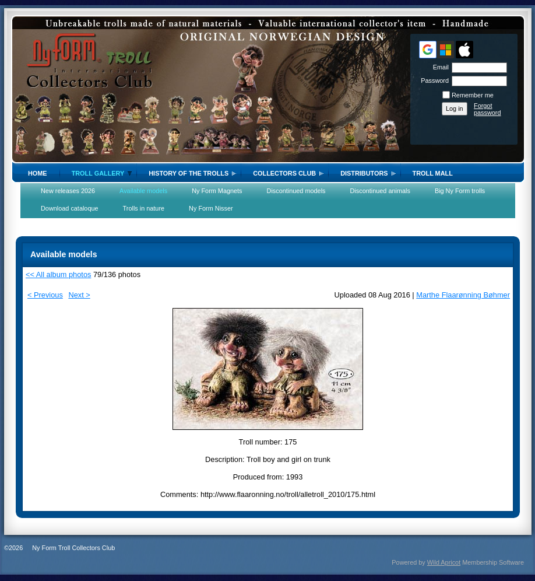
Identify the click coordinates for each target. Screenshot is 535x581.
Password (433, 80)
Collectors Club (284, 173)
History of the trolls (188, 173)
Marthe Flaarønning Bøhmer (463, 294)
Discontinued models (296, 190)
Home (37, 173)
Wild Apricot (443, 562)
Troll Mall (433, 173)
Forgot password (487, 109)
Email (439, 67)
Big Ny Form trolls (460, 190)
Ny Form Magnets (217, 190)
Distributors (364, 173)
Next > (79, 294)
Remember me (473, 95)
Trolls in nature (144, 208)
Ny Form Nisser (211, 208)
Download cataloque (69, 208)
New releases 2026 (68, 190)
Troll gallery (98, 173)
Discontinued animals (380, 190)
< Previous (45, 294)
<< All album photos (58, 274)
